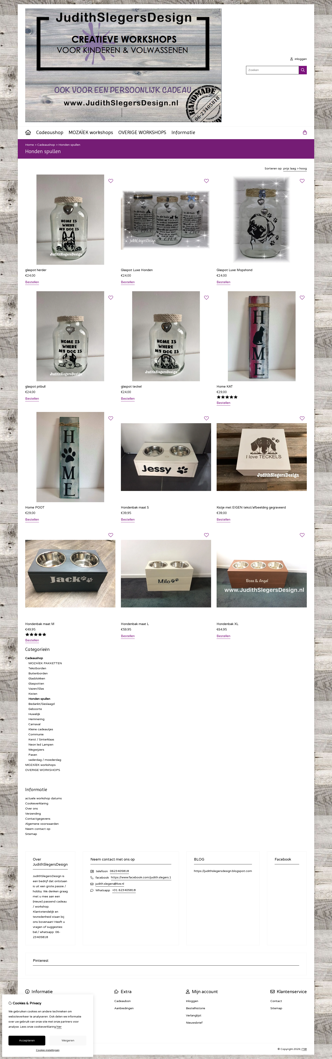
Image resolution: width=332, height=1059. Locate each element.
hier (59, 1027)
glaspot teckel (131, 386)
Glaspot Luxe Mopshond (234, 270)
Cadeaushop (49, 132)
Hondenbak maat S (135, 507)
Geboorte (35, 709)
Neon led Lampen (40, 744)
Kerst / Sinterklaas (41, 739)
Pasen (32, 755)
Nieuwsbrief (194, 1022)
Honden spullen (69, 145)
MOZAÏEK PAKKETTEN (45, 663)
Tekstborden (37, 668)
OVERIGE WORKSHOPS (142, 132)
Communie (36, 734)
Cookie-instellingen (47, 1050)
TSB (304, 1049)
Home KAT (225, 386)
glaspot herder (35, 270)
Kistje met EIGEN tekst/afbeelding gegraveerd (251, 507)
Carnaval (34, 724)
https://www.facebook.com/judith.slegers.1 (141, 877)
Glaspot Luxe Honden (137, 270)
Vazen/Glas (36, 688)
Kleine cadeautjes (40, 729)
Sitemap (31, 834)
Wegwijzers (36, 749)
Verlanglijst (193, 1015)
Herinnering (36, 719)
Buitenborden (38, 673)
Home (29, 145)
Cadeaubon (122, 1001)
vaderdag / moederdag (44, 760)
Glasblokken (36, 678)
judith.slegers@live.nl (109, 884)
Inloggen (192, 1001)
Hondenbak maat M (39, 624)
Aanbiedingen (124, 1008)
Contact (276, 1001)
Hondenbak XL (227, 624)
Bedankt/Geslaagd (41, 704)
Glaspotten (36, 683)
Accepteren (27, 1040)
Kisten (32, 694)
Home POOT (34, 507)
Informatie (183, 132)
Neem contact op (37, 829)
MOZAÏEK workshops (91, 132)
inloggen (298, 59)
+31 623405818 (124, 890)
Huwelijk (34, 714)
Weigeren (68, 1040)
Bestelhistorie (195, 1008)
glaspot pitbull (35, 386)
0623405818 (119, 871)
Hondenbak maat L (135, 624)
